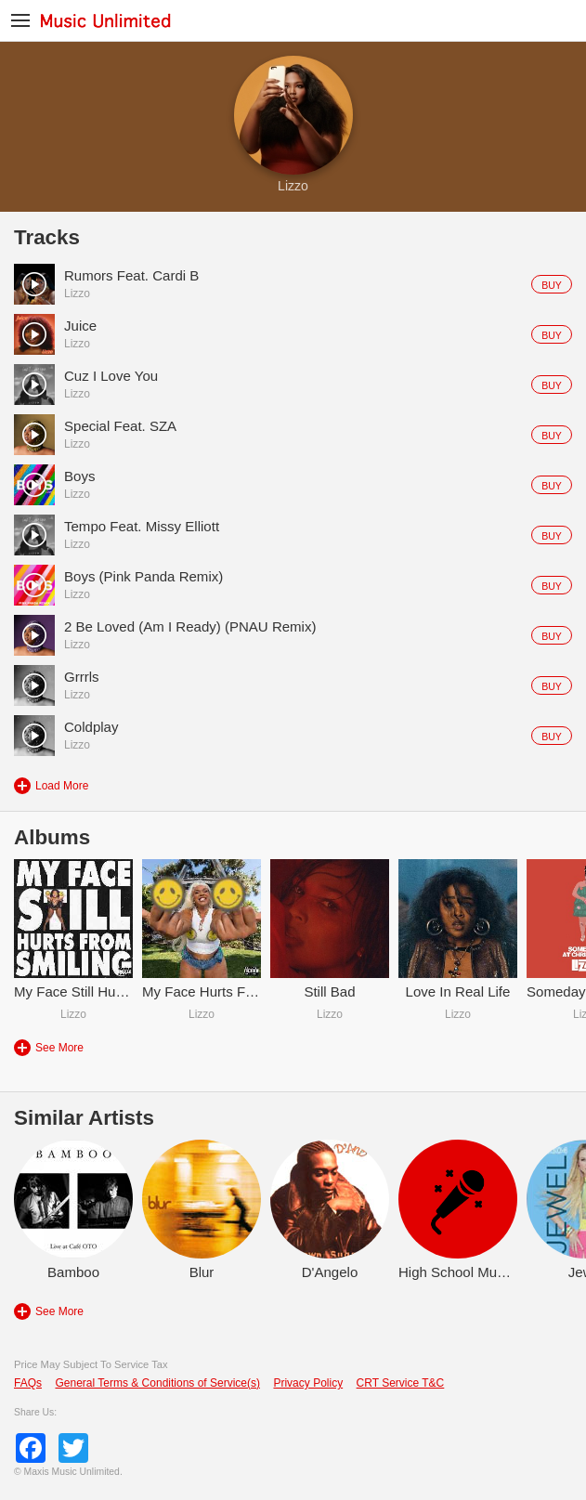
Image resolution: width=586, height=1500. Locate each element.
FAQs (28, 1382)
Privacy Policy (308, 1382)
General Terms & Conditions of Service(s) (157, 1382)
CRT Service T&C (401, 1382)
